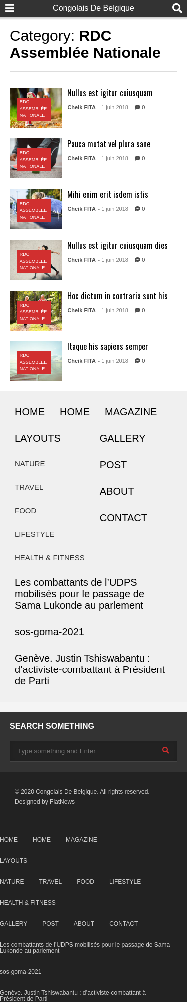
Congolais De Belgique (93, 8)
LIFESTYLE (34, 534)
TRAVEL (29, 487)
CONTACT (123, 517)
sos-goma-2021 (49, 631)
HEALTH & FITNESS (50, 557)
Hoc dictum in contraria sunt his (117, 296)
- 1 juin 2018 (113, 107)
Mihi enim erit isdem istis (107, 194)
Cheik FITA (81, 107)
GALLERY (123, 438)
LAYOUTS (38, 438)
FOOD (25, 510)
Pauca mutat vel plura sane (108, 144)
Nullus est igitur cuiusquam (110, 93)
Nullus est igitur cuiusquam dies (117, 245)
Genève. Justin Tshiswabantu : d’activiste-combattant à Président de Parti (90, 669)
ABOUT (117, 491)
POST (113, 464)
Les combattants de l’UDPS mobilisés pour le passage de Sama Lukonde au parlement (79, 594)
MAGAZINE (131, 411)
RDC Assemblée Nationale (33, 108)
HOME (30, 411)
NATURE (30, 463)
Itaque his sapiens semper (107, 346)
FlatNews (62, 801)
